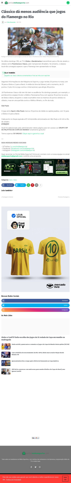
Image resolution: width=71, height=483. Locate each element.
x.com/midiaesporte (19, 146)
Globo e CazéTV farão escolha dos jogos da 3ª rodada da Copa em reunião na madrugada (33, 338)
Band (10, 180)
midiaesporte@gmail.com (11, 156)
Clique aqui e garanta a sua (32, 134)
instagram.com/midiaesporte (23, 150)
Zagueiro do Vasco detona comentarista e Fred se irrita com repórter (27, 75)
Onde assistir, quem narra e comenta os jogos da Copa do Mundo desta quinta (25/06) (40, 344)
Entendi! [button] (65, 478)
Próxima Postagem (63, 197)
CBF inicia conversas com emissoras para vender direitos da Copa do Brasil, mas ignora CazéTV (38, 370)
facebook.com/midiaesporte (22, 148)
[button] (2, 2)
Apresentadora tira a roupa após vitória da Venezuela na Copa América (35, 361)
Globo (15, 180)
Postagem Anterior (7, 197)
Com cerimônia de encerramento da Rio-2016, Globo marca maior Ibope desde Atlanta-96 (38, 353)
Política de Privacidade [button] (13, 479)
